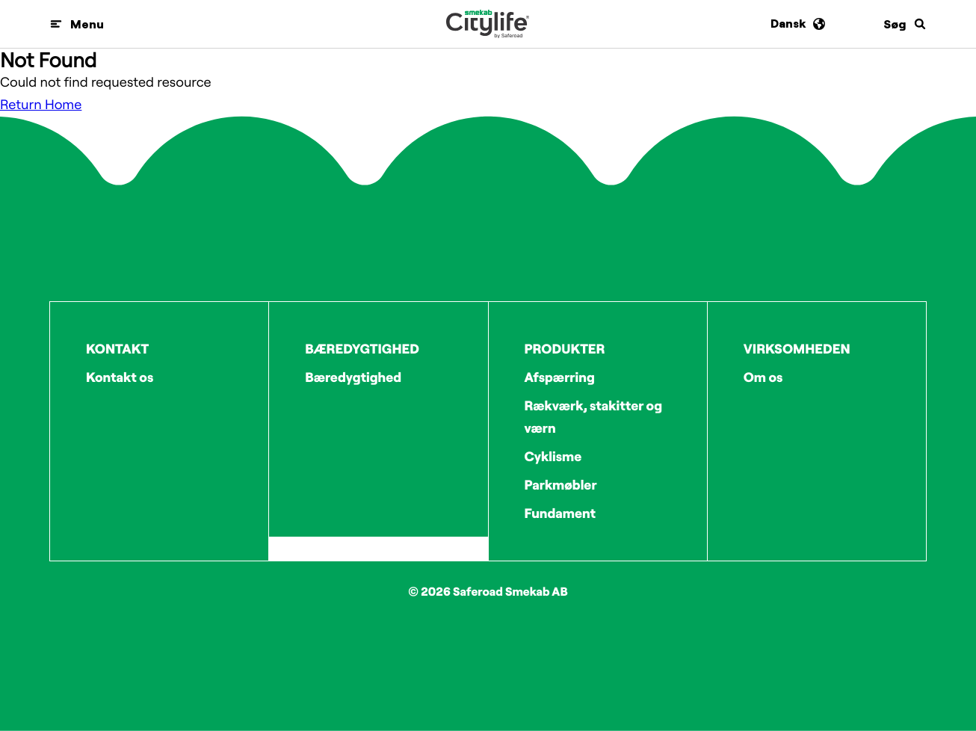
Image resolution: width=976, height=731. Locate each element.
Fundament (560, 513)
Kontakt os (119, 377)
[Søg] (905, 24)
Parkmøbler (561, 484)
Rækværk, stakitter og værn (594, 417)
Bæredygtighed (353, 377)
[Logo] (487, 24)
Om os (763, 377)
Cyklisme (553, 456)
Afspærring (560, 377)
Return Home (40, 104)
